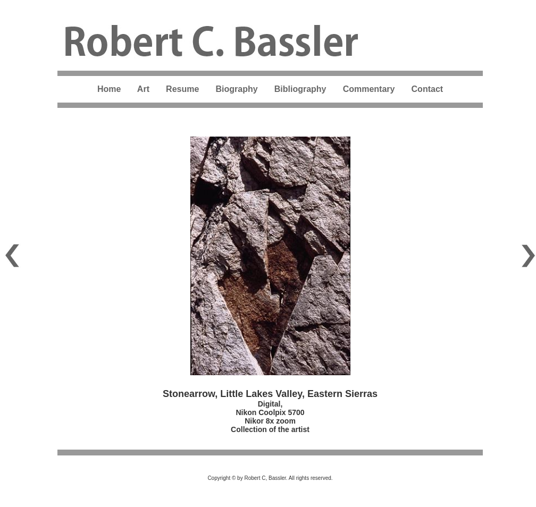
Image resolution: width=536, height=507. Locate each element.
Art (143, 89)
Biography (236, 89)
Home (109, 89)
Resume (182, 89)
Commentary (369, 89)
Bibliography (301, 89)
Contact (427, 89)
